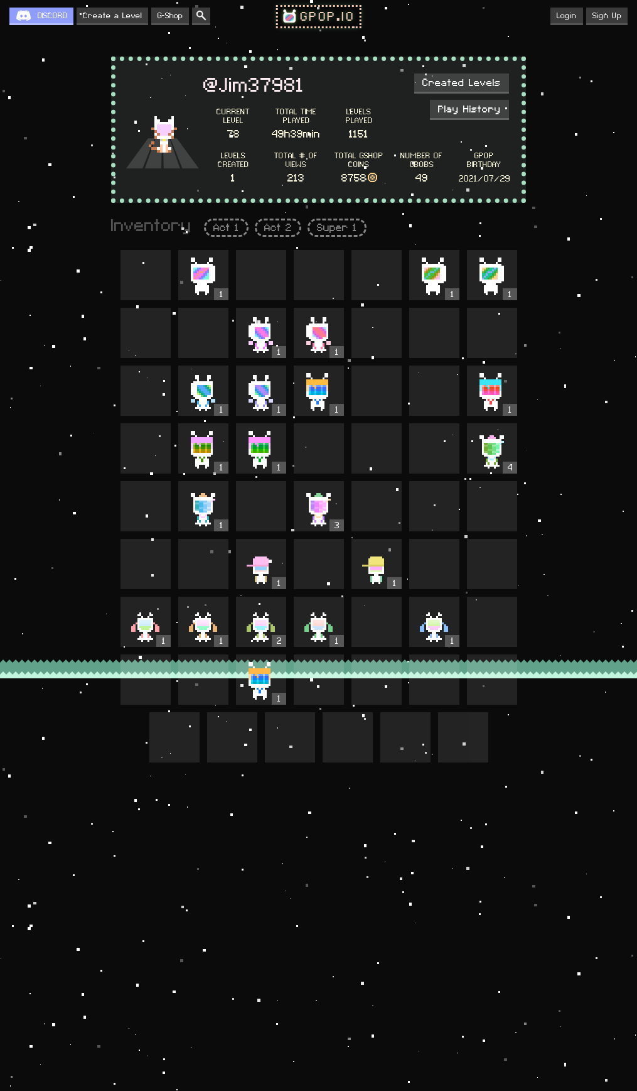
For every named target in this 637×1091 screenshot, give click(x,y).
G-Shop (170, 16)
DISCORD (52, 16)
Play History (469, 109)
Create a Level (112, 16)
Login (567, 16)
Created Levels (461, 83)
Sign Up (606, 16)
